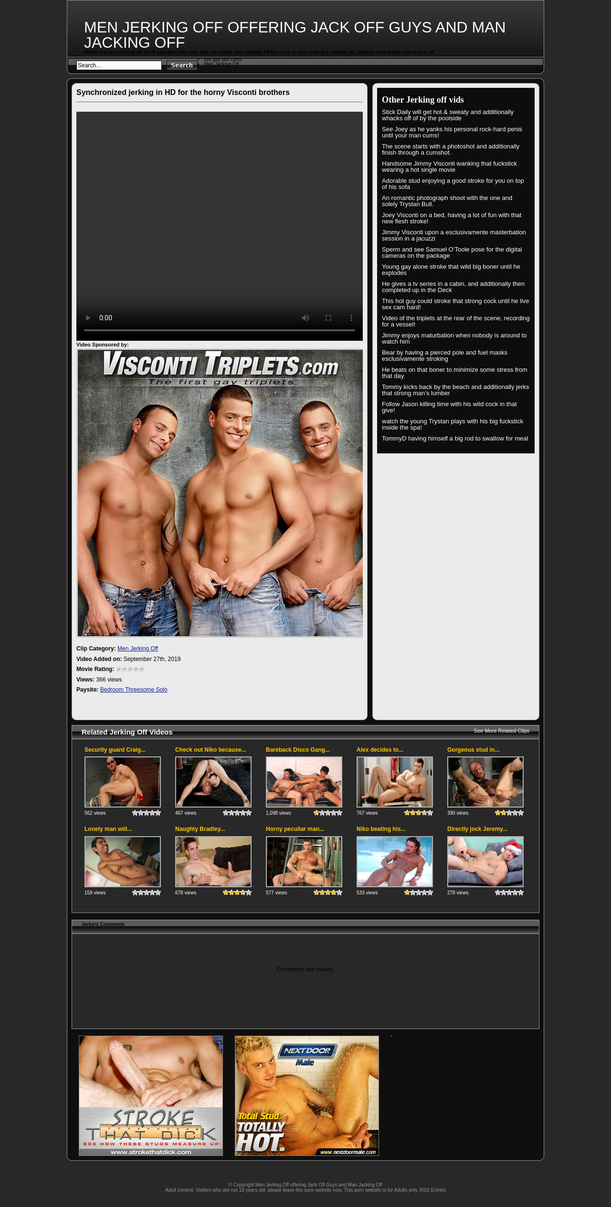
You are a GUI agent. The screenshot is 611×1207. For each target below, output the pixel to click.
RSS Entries (432, 1190)
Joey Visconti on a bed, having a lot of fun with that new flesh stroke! (451, 218)
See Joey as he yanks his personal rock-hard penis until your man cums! (452, 132)
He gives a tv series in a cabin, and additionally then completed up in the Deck (453, 287)
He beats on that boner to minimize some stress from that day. (454, 373)
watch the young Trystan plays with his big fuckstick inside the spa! (452, 424)
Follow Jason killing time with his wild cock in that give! (449, 407)
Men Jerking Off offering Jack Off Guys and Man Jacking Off (295, 35)
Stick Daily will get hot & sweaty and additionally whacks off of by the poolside (448, 115)
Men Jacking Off (221, 64)
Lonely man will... (108, 829)
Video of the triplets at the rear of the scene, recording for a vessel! (456, 321)
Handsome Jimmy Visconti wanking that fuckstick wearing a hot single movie (449, 166)
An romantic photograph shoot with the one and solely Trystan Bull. (447, 201)
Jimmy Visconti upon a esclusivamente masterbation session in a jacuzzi (454, 235)
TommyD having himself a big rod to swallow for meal (455, 438)
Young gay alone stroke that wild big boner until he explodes (451, 269)
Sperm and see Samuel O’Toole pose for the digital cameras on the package (452, 252)
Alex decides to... (380, 749)
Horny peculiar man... (295, 829)
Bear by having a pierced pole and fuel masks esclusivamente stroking (444, 355)
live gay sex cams (223, 59)
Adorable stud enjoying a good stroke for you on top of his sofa (453, 184)
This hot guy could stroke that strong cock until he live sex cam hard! (455, 304)
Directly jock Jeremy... (477, 829)
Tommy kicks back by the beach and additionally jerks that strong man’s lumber (455, 390)
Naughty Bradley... (200, 829)
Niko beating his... (381, 829)
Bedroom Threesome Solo (134, 689)
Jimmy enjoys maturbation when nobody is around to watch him (454, 338)
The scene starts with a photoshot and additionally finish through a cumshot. (450, 149)
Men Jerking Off (137, 648)
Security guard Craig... (115, 749)
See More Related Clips (501, 731)
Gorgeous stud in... (473, 749)
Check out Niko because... (210, 749)
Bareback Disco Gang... (298, 749)
